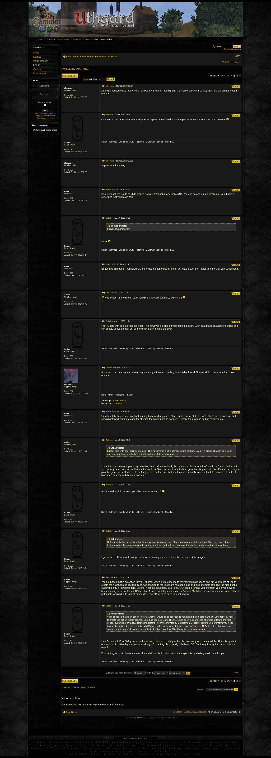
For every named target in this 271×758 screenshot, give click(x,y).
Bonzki (122, 400)
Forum (49, 39)
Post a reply (70, 75)
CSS (97, 754)
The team (177, 712)
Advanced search (232, 49)
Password (44, 94)
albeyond (68, 88)
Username (44, 86)
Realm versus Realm (81, 39)
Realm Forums (63, 39)
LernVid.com (146, 754)
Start (40, 39)
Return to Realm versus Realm (79, 687)
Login (236, 62)
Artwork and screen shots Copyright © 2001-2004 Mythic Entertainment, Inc (93, 742)
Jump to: (200, 689)
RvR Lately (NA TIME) (75, 68)
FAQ (227, 62)
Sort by (158, 673)
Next (236, 673)
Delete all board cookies (195, 712)
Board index (72, 56)
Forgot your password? (45, 113)
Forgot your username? (45, 116)
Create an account (45, 118)
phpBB (139, 718)
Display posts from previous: (126, 673)
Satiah (67, 142)
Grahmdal (68, 384)
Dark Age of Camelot (159, 745)
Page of (225, 76)
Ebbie (66, 191)
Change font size (237, 55)
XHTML (84, 754)
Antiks (67, 295)
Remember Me (44, 102)
